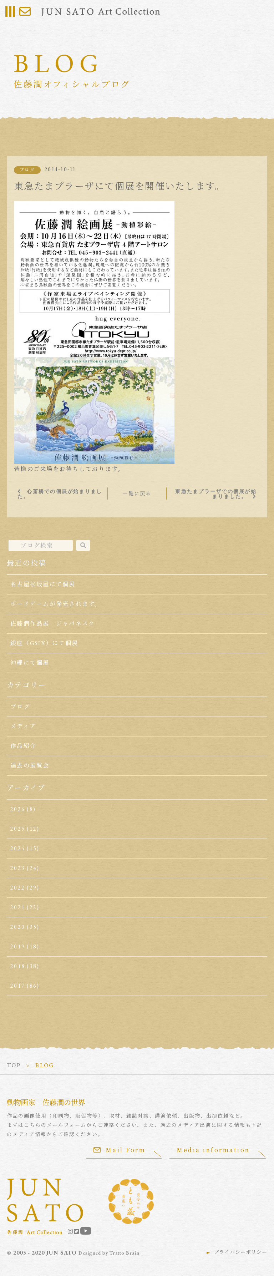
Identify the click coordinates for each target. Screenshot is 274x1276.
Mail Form (119, 1150)
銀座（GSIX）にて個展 (44, 643)
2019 (17, 946)
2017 (17, 985)
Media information (213, 1150)
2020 (17, 927)
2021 (17, 907)
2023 (17, 868)
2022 (17, 887)
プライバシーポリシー (240, 1252)
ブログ (27, 170)
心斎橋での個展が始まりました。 (59, 494)
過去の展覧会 (29, 765)
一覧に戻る (136, 493)
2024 (17, 848)
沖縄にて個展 (29, 663)
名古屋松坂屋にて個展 (42, 584)
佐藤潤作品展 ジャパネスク (52, 623)
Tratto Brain (124, 1253)
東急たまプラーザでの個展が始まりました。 (215, 494)
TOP (14, 1065)
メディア (23, 726)
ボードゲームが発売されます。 (55, 604)
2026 (17, 809)
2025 (17, 828)
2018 (17, 966)
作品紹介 (23, 746)
